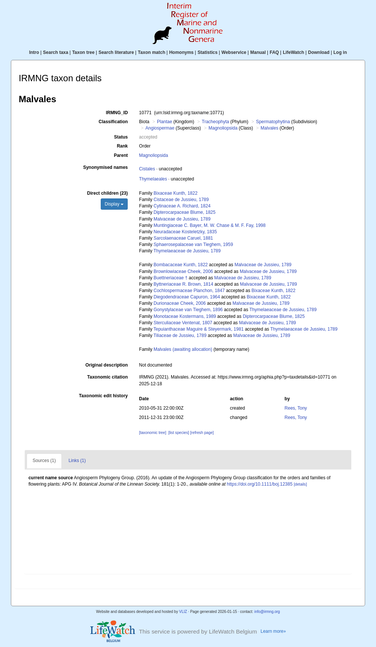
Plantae (164, 121)
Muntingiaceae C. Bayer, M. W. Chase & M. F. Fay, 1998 (210, 225)
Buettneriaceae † (171, 277)
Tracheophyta (215, 121)
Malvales (269, 128)
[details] (300, 484)
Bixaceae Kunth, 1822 (175, 193)
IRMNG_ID (117, 112)
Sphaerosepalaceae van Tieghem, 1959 (193, 244)
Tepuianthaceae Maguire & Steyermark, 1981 (199, 329)
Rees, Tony (296, 408)
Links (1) (77, 460)
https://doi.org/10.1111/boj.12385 (259, 484)
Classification (113, 121)
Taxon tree (83, 52)
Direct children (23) (107, 193)
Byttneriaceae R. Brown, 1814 (183, 284)
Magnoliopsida (223, 128)
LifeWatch (293, 52)
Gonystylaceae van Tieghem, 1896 (188, 309)
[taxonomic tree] (152, 433)
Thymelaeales (153, 179)
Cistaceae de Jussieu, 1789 (181, 199)
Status (121, 137)
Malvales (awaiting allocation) (183, 349)
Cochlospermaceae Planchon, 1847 (189, 290)
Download (319, 52)
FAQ (274, 52)
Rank (122, 146)
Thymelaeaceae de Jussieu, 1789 (187, 250)
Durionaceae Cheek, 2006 (180, 303)
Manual (258, 52)
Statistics (207, 52)
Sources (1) (44, 460)
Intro (34, 52)
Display (114, 204)
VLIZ (183, 612)
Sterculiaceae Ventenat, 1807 (183, 322)
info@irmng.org (267, 612)
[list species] (178, 433)
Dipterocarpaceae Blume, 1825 (184, 212)
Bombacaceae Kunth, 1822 (181, 264)
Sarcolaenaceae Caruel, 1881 (183, 238)
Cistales (147, 168)
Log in (340, 52)
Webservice (233, 52)
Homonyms (181, 52)
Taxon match (151, 52)
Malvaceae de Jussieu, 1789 (182, 219)
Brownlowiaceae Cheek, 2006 (183, 271)
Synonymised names (105, 167)
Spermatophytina (273, 121)
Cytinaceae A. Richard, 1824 (182, 206)
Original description (106, 365)
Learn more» (273, 631)
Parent (121, 155)
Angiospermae (159, 128)
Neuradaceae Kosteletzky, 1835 (185, 231)
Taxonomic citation (107, 377)
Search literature (116, 52)
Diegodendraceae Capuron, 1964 (187, 297)
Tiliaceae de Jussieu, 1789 (180, 335)
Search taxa (55, 52)
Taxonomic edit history (103, 395)
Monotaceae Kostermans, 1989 (185, 316)
